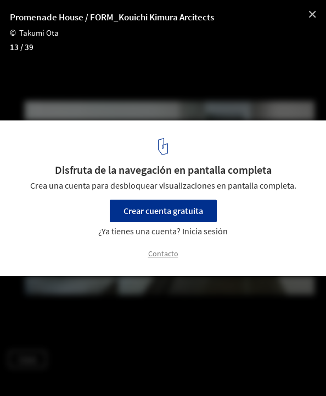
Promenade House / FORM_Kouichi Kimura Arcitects (112, 17)
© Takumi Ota (34, 33)
